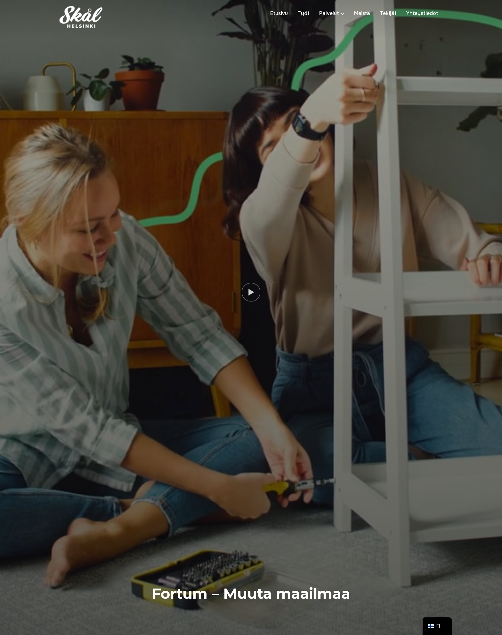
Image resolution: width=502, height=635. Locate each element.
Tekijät (388, 13)
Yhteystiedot (422, 13)
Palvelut (329, 13)
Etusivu (279, 13)
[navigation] (437, 626)
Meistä (362, 13)
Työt (303, 13)
